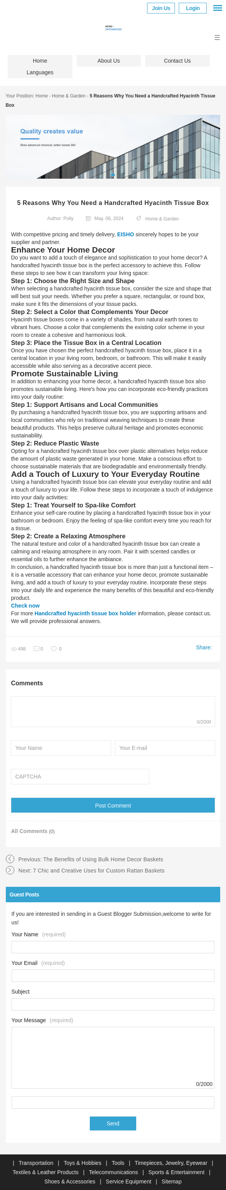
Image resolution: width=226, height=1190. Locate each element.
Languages (40, 72)
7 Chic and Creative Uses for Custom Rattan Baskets (98, 870)
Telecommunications (114, 1172)
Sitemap (171, 1181)
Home (40, 61)
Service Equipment (129, 1181)
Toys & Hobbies (83, 1163)
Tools (119, 1163)
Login (193, 8)
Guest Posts (24, 894)
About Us (109, 61)
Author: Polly (60, 218)
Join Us (161, 8)
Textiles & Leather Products (46, 1172)
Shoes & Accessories (71, 1181)
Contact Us (177, 61)
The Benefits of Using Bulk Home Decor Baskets (103, 859)
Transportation (37, 1163)
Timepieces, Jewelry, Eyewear (172, 1163)
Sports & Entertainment (177, 1172)
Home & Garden (69, 96)
